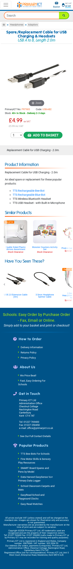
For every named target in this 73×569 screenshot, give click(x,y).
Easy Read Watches (32, 503)
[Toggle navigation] (5, 5)
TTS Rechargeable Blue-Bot (29, 194)
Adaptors (33, 24)
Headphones (16, 24)
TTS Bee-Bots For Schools (35, 453)
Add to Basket (43, 135)
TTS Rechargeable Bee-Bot (29, 190)
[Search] (64, 15)
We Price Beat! (28, 375)
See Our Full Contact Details (35, 436)
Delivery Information (32, 347)
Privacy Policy (28, 357)
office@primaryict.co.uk (40, 428)
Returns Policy (28, 352)
